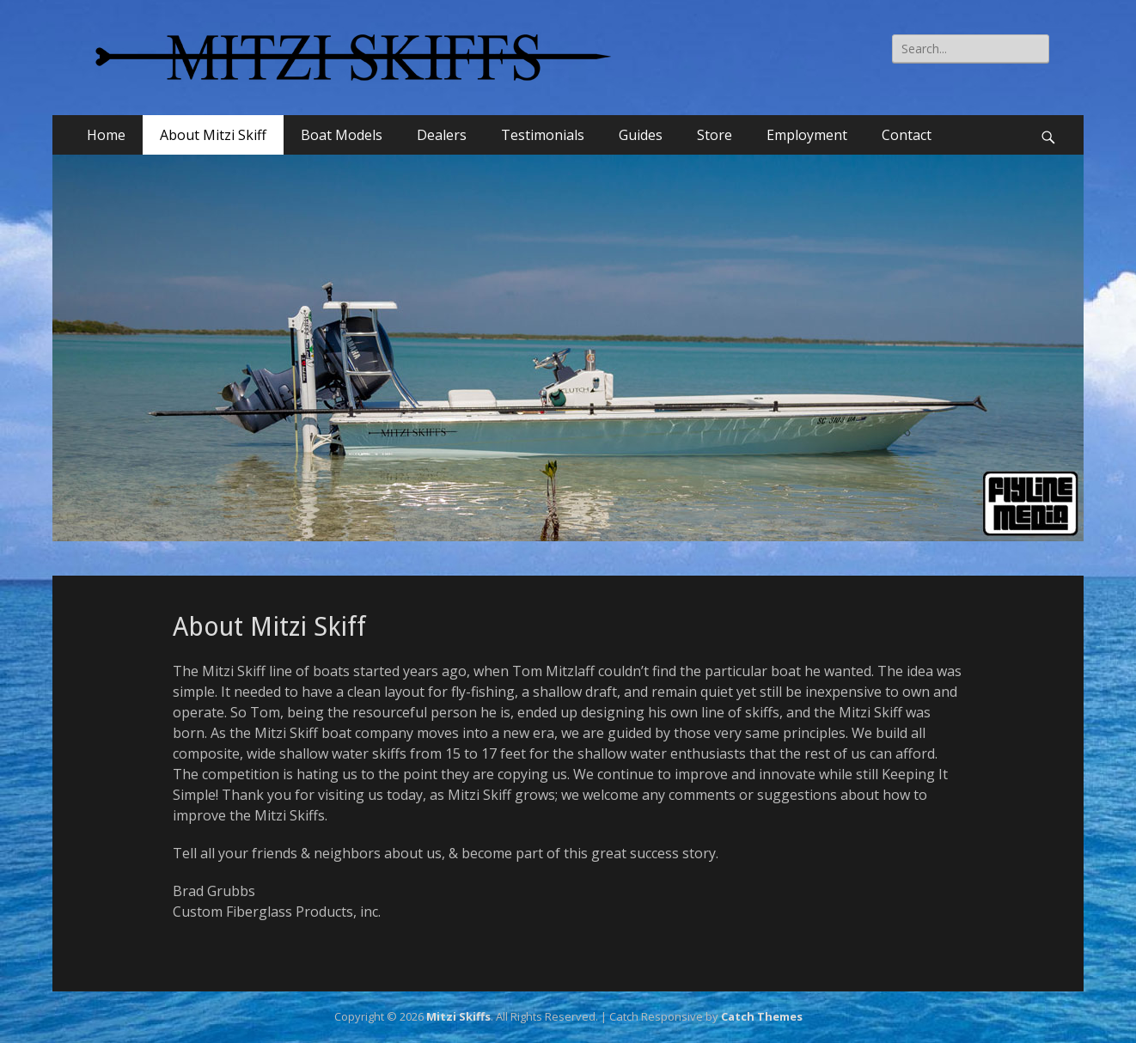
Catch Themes (762, 1016)
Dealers (442, 134)
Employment (806, 134)
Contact (906, 134)
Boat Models (341, 134)
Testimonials (542, 134)
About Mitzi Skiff (213, 134)
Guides (641, 134)
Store (714, 134)
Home (106, 134)
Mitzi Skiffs (458, 1016)
